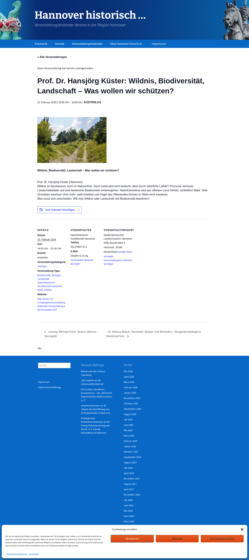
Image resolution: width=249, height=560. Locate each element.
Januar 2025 (130, 446)
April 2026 (129, 376)
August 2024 (130, 462)
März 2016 (129, 521)
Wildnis (48, 289)
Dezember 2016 (132, 494)
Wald (40, 289)
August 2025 (130, 414)
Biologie (56, 275)
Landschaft (43, 279)
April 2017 (129, 489)
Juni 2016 (128, 505)
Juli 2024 (128, 467)
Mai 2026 (128, 371)
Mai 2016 (128, 510)
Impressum (34, 554)
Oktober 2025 (131, 403)
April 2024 (129, 473)
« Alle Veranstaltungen (52, 57)
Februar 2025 (130, 441)
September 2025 (132, 408)
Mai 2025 (128, 430)
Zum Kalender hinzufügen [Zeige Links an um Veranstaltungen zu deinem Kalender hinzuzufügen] (60, 209)
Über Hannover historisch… (127, 44)
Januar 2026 (130, 392)
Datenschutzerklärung (17, 554)
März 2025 (129, 435)
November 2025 (132, 398)
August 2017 (130, 483)
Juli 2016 (128, 500)
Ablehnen (177, 538)
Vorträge (42, 266)
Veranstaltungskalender (87, 43)
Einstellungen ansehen (222, 538)
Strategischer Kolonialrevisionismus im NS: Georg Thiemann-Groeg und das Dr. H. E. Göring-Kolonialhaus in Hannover (95, 425)
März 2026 (129, 382)
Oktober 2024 (131, 451)
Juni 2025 (128, 424)
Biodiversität (43, 275)
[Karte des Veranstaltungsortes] (155, 242)
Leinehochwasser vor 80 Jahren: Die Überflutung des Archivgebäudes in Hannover (95, 409)
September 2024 (132, 457)
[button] (242, 529)
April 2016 (129, 516)
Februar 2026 (130, 387)
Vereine (59, 44)
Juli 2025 (128, 419)
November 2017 (132, 478)
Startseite (41, 44)
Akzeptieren (132, 538)
